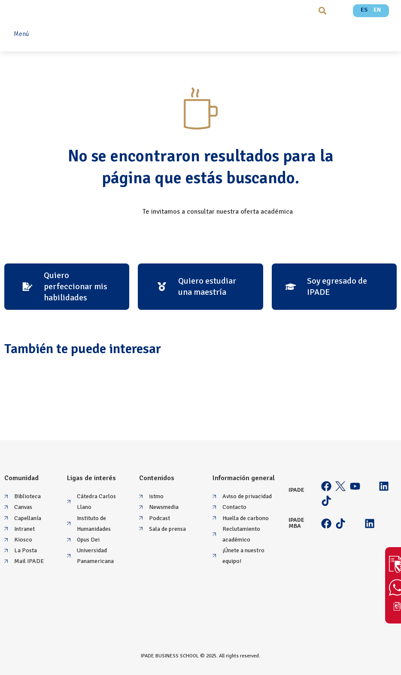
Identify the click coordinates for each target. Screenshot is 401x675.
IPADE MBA (296, 523)
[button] (322, 10)
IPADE (296, 489)
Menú (21, 34)
